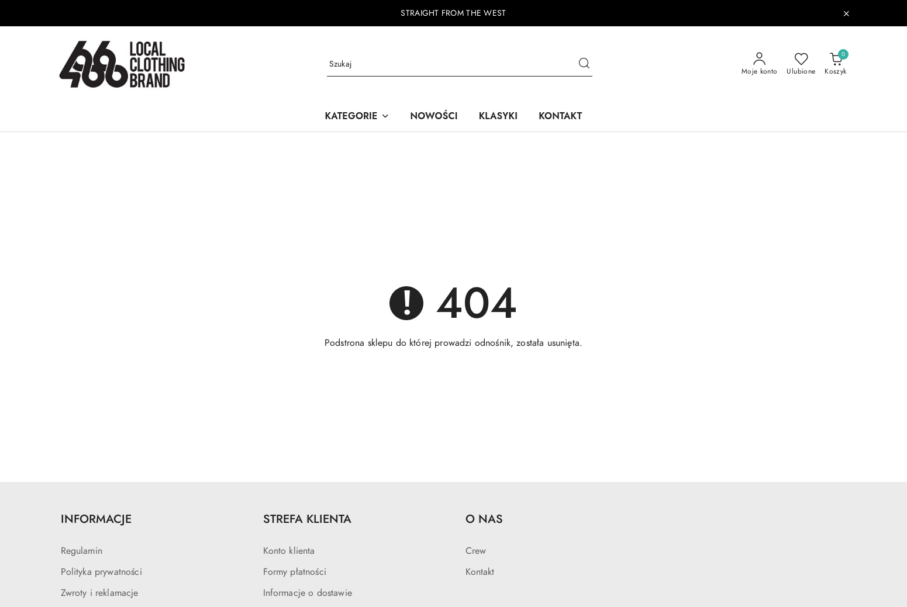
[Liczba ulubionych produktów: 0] (801, 64)
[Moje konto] (759, 64)
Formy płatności (294, 572)
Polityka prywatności (101, 572)
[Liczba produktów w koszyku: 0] (835, 64)
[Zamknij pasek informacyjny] (846, 13)
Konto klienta (289, 550)
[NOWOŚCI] (434, 117)
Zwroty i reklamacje (100, 593)
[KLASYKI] (498, 117)
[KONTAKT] (560, 117)
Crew (476, 550)
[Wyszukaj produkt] (459, 65)
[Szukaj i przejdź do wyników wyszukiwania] (584, 64)
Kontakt (480, 572)
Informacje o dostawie (307, 593)
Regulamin (81, 550)
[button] (357, 117)
